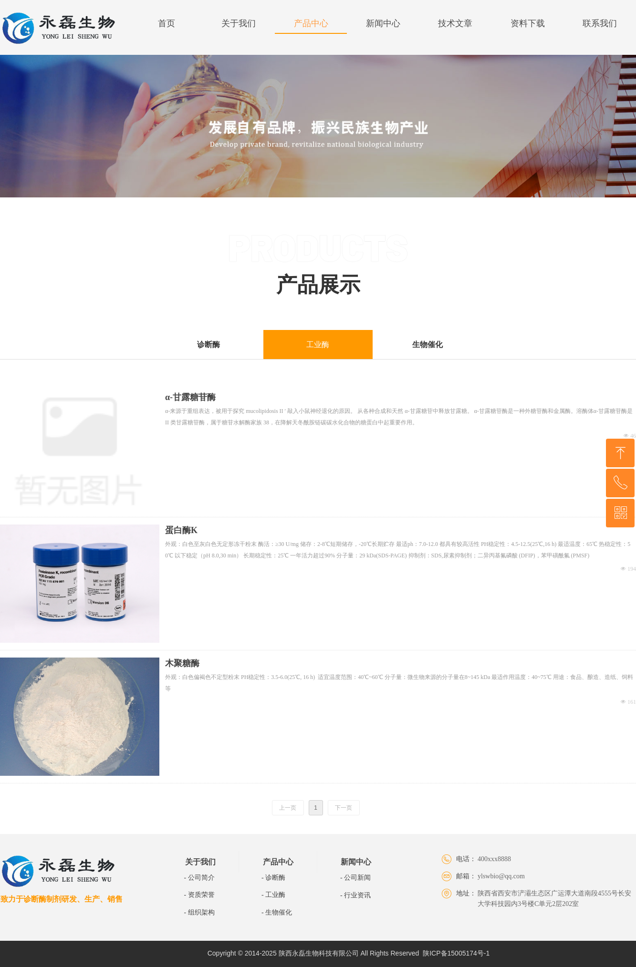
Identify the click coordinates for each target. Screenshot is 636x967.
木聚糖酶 (182, 663)
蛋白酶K (181, 530)
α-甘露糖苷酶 (190, 397)
